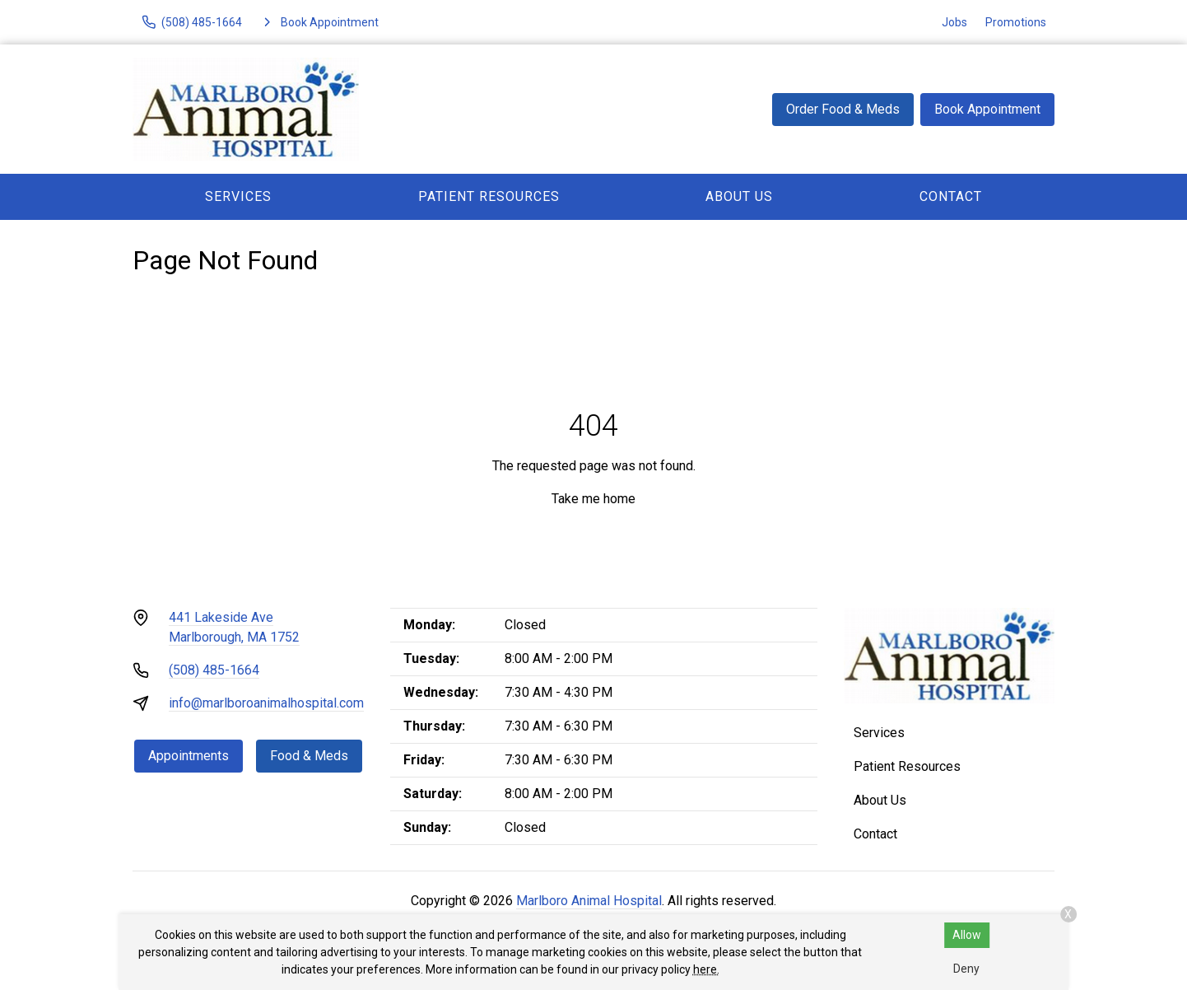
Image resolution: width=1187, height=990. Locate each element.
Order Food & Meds (843, 109)
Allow (966, 934)
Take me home (593, 499)
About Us (739, 196)
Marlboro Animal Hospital (589, 900)
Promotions (1015, 22)
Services (238, 196)
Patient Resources (489, 196)
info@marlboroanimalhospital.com (266, 703)
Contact (950, 196)
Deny (966, 968)
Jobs (954, 22)
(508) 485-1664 (214, 670)
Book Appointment (987, 109)
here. (706, 969)
